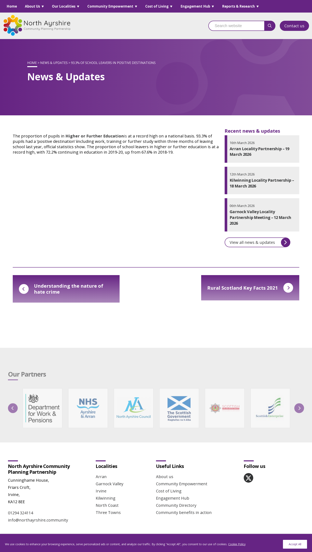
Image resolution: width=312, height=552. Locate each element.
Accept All (295, 544)
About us (164, 476)
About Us (32, 6)
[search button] (269, 26)
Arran (101, 476)
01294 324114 (20, 513)
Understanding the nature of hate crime (61, 288)
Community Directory (176, 505)
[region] (156, 543)
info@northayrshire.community (38, 520)
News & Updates (54, 63)
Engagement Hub (195, 6)
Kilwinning (105, 498)
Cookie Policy (237, 544)
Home (12, 6)
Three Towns (108, 512)
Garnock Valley (109, 483)
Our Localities (63, 6)
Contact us (294, 25)
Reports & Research (238, 6)
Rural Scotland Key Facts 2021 (250, 288)
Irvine (101, 491)
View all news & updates (260, 242)
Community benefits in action (184, 512)
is (96, 136)
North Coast (107, 505)
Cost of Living (157, 6)
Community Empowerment (110, 6)
